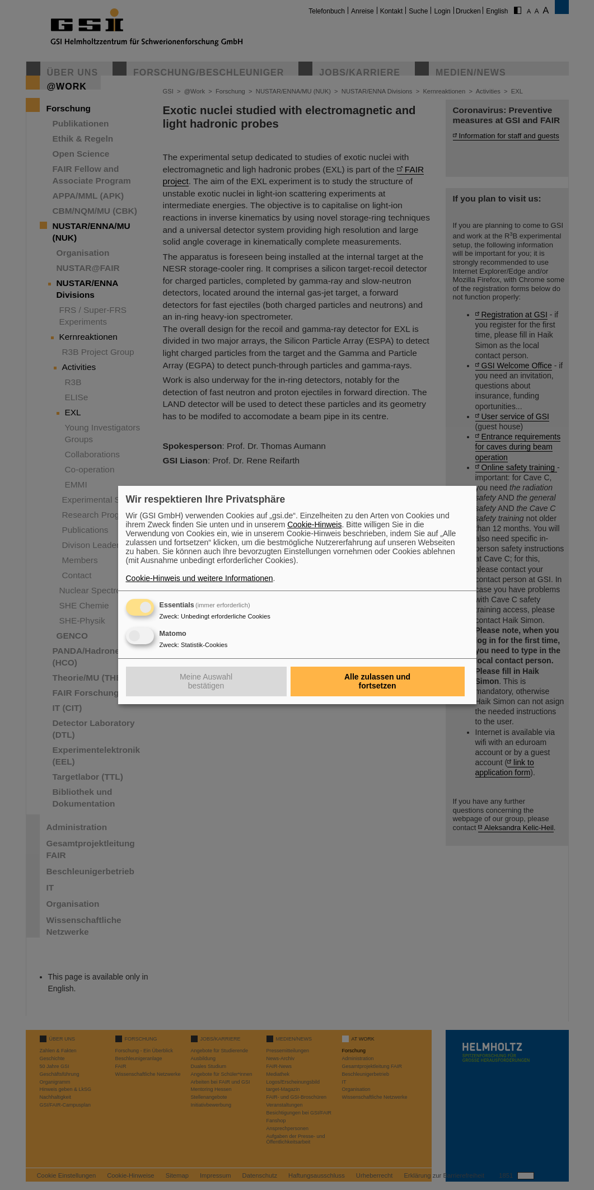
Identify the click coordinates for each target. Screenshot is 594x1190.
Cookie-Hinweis (314, 524)
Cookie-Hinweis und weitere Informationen (199, 578)
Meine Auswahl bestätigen (206, 681)
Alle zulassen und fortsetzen (377, 681)
